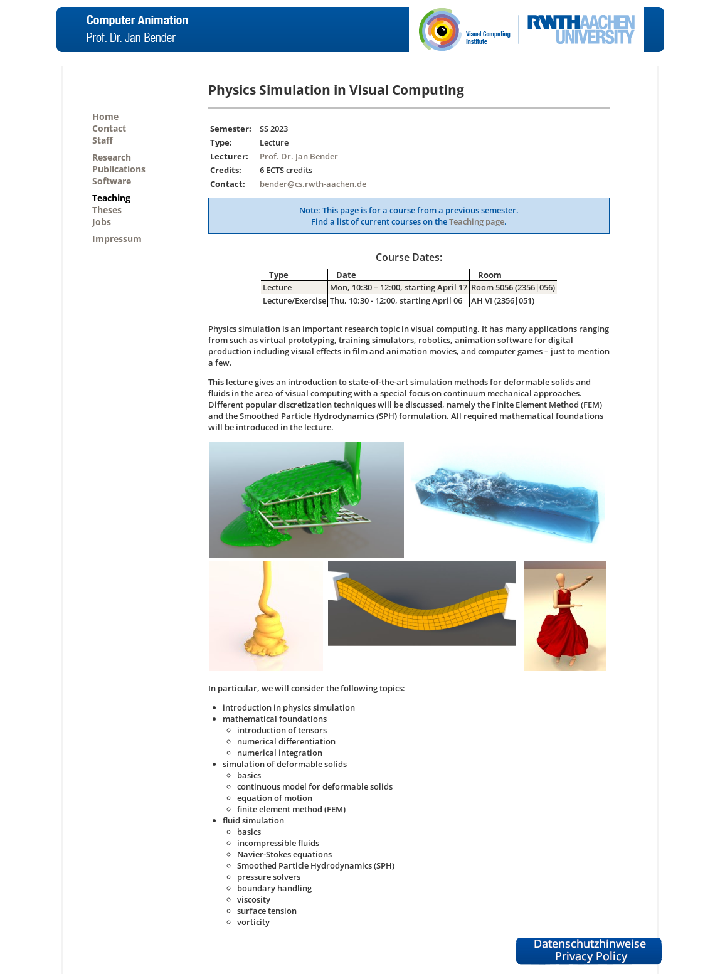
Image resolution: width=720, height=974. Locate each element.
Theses (107, 210)
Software (111, 181)
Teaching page (476, 221)
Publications (119, 169)
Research (111, 157)
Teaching (111, 198)
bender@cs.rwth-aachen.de (313, 183)
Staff (102, 140)
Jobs (101, 222)
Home (105, 116)
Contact (109, 128)
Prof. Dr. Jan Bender (299, 156)
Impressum (117, 239)
